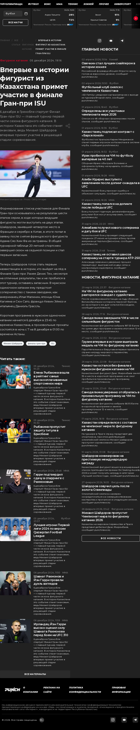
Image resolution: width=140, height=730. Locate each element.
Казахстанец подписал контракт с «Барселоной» (108, 133)
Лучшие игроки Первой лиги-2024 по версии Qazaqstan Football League (52, 530)
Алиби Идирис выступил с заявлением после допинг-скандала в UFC (110, 183)
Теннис (73, 4)
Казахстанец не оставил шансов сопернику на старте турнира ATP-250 (111, 256)
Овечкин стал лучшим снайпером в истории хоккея (108, 65)
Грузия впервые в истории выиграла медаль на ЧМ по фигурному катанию (110, 343)
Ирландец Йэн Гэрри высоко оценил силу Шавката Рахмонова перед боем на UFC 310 (51, 629)
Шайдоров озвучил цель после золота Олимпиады (105, 488)
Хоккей (88, 4)
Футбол (33, 4)
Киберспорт (122, 4)
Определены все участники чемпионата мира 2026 (103, 112)
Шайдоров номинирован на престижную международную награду (104, 459)
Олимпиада (14, 4)
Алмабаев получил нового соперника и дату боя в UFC (110, 229)
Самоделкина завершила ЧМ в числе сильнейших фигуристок (110, 319)
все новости (111, 538)
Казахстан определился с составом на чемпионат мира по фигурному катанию (109, 426)
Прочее (104, 4)
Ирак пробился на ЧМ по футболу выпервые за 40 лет (107, 157)
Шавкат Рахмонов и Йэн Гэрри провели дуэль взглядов (49, 580)
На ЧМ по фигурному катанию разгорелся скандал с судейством (108, 293)
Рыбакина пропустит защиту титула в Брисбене (50, 430)
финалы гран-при (36, 343)
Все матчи (15, 22)
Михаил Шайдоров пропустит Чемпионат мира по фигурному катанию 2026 (105, 516)
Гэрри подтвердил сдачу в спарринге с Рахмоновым (49, 478)
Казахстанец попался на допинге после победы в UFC (107, 205)
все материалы (35, 674)
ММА (59, 4)
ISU (52, 343)
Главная (5, 40)
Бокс (47, 4)
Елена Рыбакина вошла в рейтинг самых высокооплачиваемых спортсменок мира (51, 378)
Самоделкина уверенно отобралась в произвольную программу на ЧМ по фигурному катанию (110, 396)
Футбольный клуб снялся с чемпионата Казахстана (102, 88)
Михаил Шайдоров (13, 343)
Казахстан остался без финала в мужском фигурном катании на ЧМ (108, 367)
